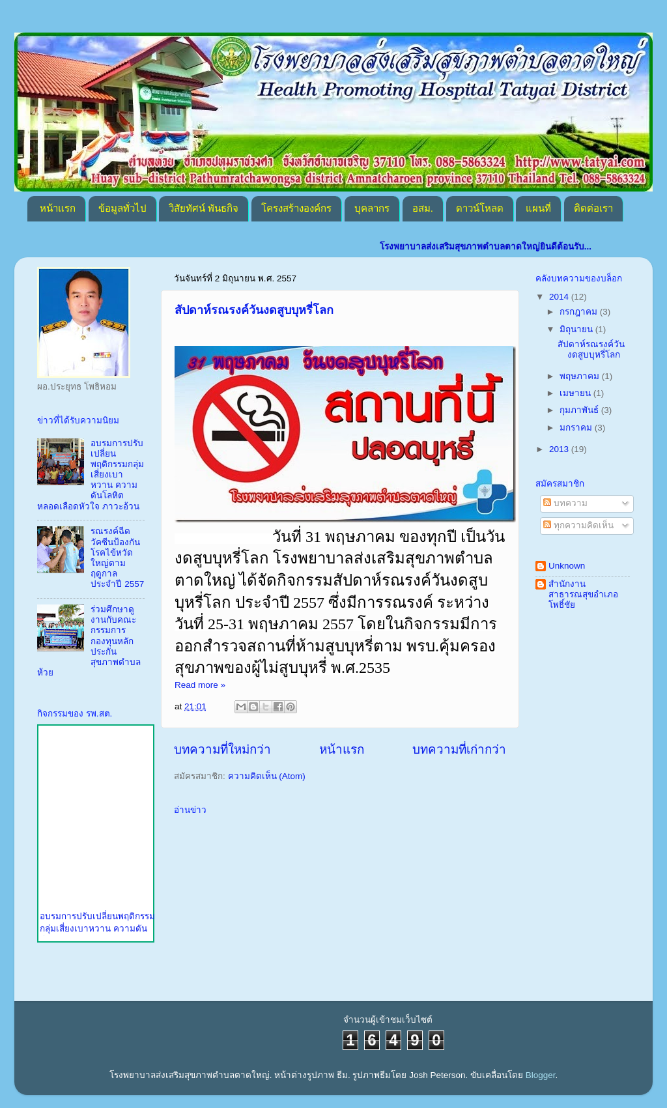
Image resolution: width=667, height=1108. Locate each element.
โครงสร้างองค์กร (296, 208)
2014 (560, 297)
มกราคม (577, 428)
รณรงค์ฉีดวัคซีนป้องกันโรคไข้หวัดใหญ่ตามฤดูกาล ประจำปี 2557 (117, 557)
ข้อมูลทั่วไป (122, 208)
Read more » (200, 685)
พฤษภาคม (581, 376)
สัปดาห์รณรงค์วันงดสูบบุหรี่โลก (254, 310)
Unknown (566, 566)
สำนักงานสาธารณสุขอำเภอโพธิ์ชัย (583, 594)
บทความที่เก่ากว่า (459, 749)
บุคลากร (372, 208)
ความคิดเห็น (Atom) (266, 776)
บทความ (565, 503)
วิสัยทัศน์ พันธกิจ (203, 208)
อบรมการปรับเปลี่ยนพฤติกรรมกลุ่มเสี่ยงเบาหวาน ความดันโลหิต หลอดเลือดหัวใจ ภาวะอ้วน (90, 474)
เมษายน (576, 393)
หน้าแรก (58, 208)
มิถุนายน (577, 329)
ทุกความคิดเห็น (578, 525)
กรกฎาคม (580, 312)
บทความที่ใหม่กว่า (222, 749)
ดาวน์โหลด (480, 208)
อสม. (422, 208)
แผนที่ (538, 208)
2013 (560, 449)
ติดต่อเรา (593, 208)
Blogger (541, 1075)
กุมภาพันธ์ (580, 410)
